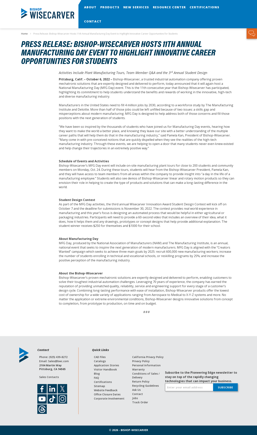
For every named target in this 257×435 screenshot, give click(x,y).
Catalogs (100, 361)
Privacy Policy (141, 361)
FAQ (96, 378)
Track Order (140, 402)
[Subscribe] (225, 387)
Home (24, 33)
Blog (97, 373)
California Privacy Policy (148, 357)
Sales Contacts (49, 377)
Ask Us (136, 390)
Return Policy (141, 381)
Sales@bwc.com (58, 361)
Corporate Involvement (109, 398)
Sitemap (99, 386)
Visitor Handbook (105, 369)
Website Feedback (105, 390)
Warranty (138, 369)
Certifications (103, 382)
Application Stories (106, 365)
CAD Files (100, 357)
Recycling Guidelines (145, 385)
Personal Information (146, 365)
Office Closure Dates (107, 394)
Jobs (135, 398)
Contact (137, 394)
